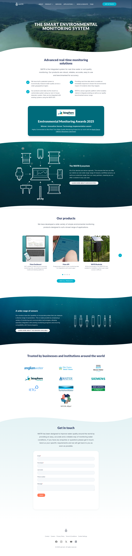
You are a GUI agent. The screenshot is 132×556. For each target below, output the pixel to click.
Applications (69, 4)
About (41, 4)
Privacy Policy (60, 536)
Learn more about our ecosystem (84, 183)
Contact (47, 536)
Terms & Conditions (71, 536)
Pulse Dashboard (35, 264)
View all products (66, 281)
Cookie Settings (82, 536)
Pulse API (66, 264)
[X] (66, 542)
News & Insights (82, 4)
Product (49, 4)
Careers (53, 536)
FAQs (91, 4)
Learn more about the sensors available (32, 330)
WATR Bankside (96, 264)
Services (58, 4)
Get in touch (109, 4)
